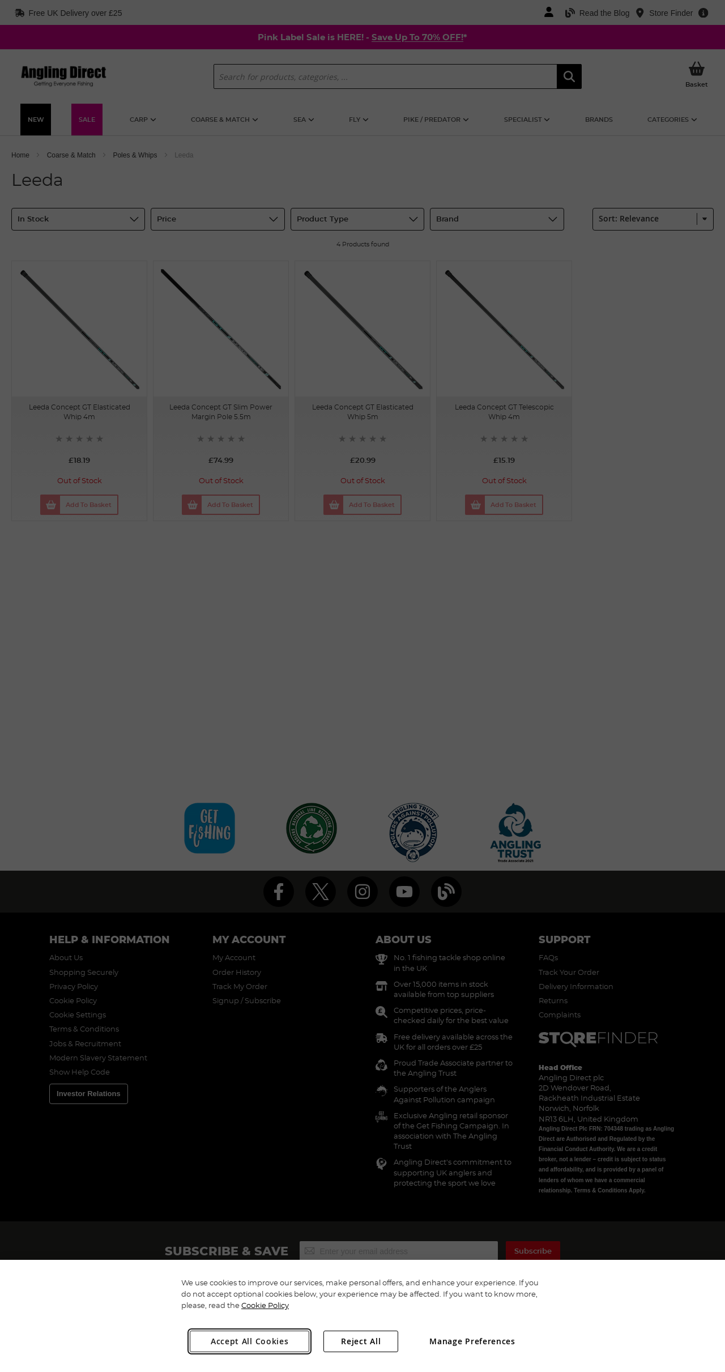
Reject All (361, 1341)
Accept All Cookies (250, 1341)
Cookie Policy (265, 1305)
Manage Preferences (472, 1341)
